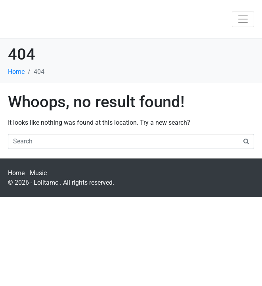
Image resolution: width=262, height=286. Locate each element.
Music (38, 173)
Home (16, 173)
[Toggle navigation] (243, 19)
